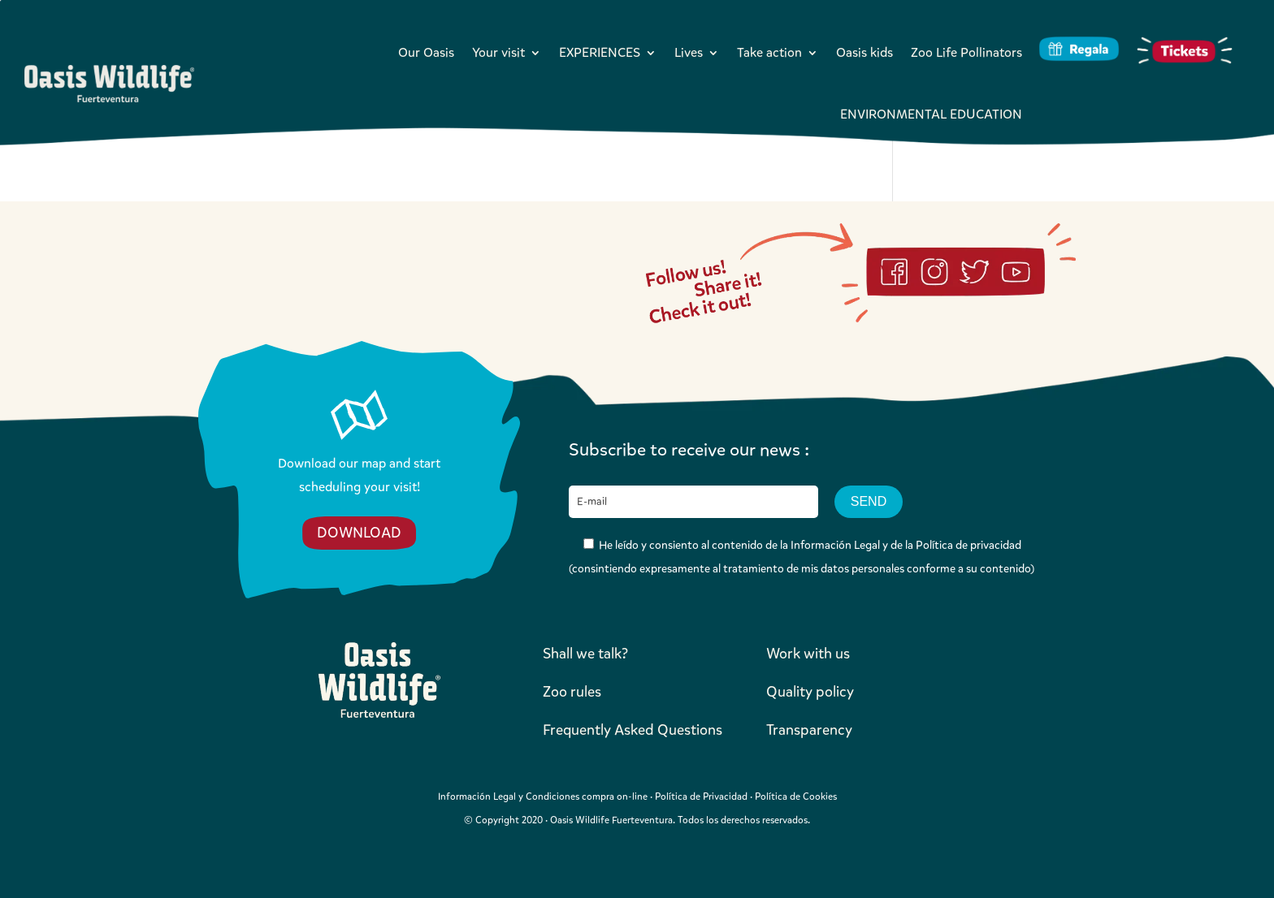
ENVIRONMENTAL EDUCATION (931, 114)
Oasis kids (864, 52)
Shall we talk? (585, 653)
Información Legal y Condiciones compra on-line (543, 796)
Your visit (498, 52)
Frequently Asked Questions (632, 730)
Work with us (808, 653)
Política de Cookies (796, 796)
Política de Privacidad (701, 796)
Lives (688, 52)
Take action (769, 52)
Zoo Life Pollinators (966, 52)
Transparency (809, 730)
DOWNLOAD (359, 532)
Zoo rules (572, 692)
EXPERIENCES (599, 52)
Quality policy (810, 692)
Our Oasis (426, 52)
